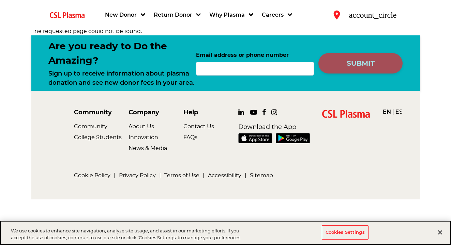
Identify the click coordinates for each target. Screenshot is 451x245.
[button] (126, 15)
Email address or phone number (242, 55)
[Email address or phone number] (255, 69)
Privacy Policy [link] (137, 175)
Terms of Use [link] (181, 175)
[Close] (440, 232)
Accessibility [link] (224, 175)
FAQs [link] (190, 137)
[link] (69, 14)
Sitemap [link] (261, 175)
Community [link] (90, 126)
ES (399, 112)
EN (387, 112)
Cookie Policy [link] (92, 175)
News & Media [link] (148, 148)
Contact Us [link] (198, 126)
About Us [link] (141, 126)
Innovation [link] (143, 137)
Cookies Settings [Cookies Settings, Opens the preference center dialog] (345, 232)
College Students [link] (98, 137)
